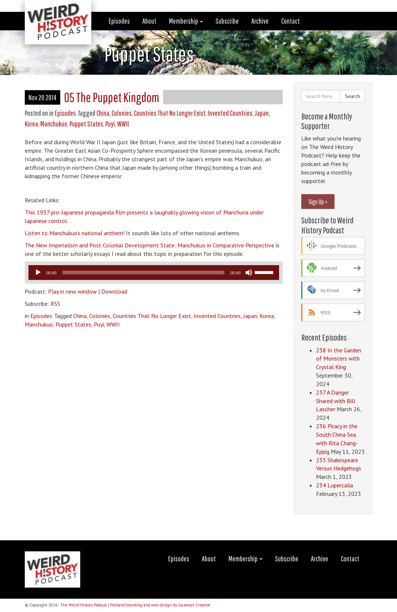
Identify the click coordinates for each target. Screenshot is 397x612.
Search (352, 96)
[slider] (143, 272)
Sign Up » (318, 201)
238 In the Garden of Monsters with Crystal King (338, 358)
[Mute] (248, 272)
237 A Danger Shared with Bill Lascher (335, 401)
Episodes (119, 21)
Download (114, 291)
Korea (31, 123)
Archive (260, 21)
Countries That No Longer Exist (170, 113)
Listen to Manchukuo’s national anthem (74, 233)
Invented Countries (230, 113)
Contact (290, 21)
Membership (186, 21)
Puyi (110, 123)
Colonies (122, 113)
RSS (55, 303)
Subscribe (227, 21)
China (102, 113)
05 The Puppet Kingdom (111, 97)
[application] (153, 272)
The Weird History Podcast (83, 605)
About (149, 21)
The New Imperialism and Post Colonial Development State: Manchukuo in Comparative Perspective (149, 245)
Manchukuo (53, 123)
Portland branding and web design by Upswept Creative (160, 605)
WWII (123, 123)
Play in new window (72, 291)
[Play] (38, 272)
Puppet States (86, 123)
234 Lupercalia (334, 485)
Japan (262, 113)
